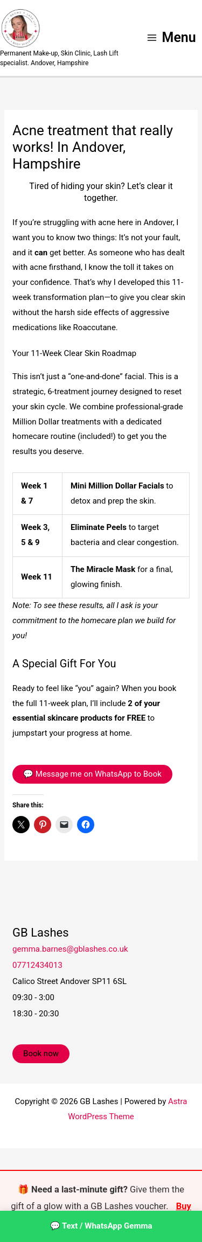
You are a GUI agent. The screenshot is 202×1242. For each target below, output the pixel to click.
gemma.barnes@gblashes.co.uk (70, 949)
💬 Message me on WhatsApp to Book (92, 774)
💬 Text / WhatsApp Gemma (101, 1226)
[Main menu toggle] (171, 38)
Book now (41, 1053)
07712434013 (37, 965)
